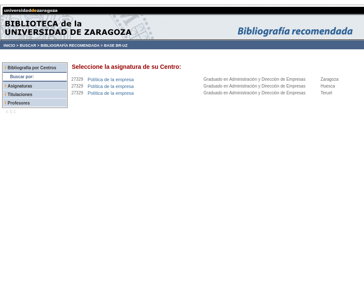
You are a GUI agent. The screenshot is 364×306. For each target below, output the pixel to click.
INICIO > (10, 45)
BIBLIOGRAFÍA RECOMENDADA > (71, 45)
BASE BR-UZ (116, 45)
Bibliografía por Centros (32, 67)
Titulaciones (20, 94)
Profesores (19, 103)
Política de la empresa (110, 79)
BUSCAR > (29, 45)
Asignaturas (20, 86)
